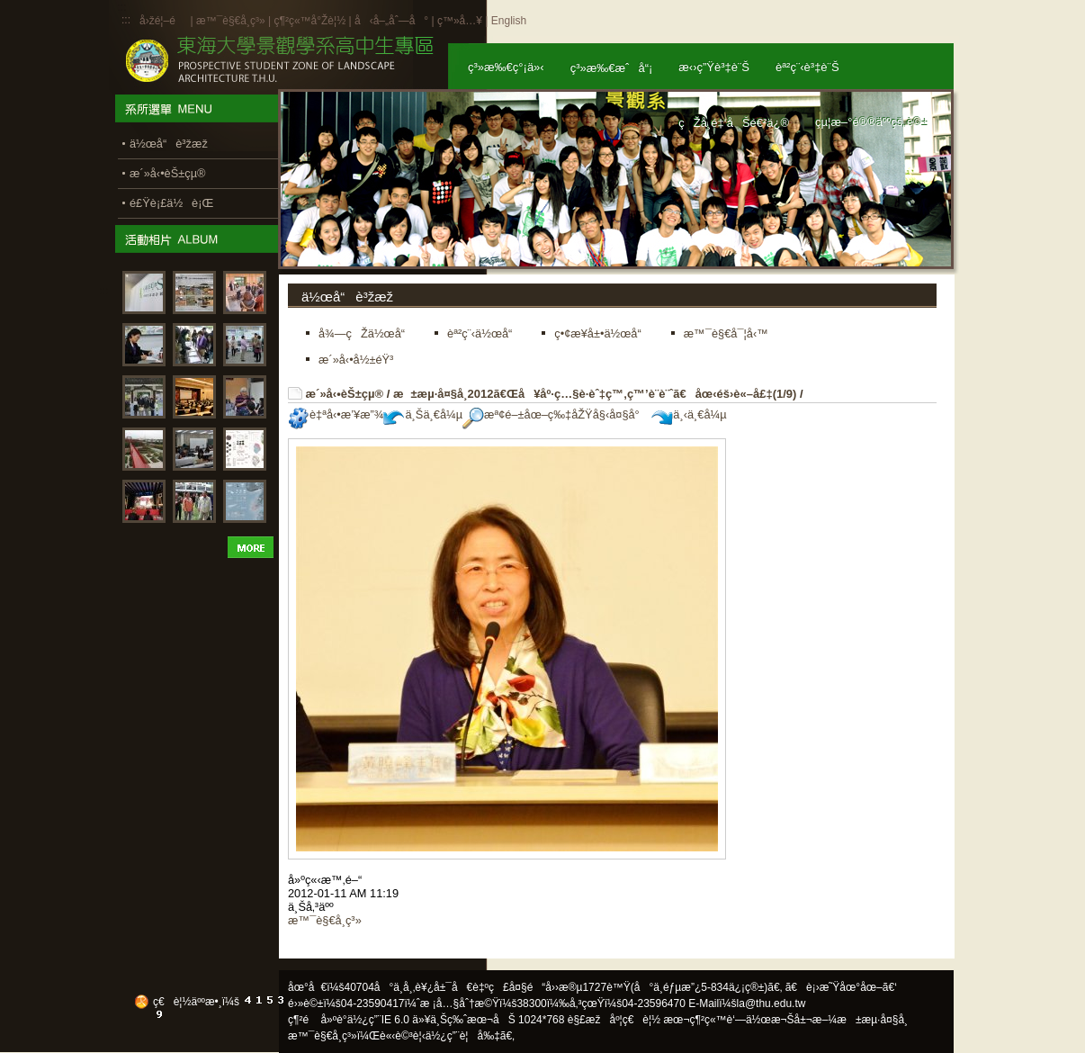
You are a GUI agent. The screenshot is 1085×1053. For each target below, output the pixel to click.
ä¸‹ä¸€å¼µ (688, 414)
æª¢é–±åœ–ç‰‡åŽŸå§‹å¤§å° (555, 414)
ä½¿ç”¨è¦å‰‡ (463, 1036)
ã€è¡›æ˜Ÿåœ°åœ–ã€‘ (841, 987)
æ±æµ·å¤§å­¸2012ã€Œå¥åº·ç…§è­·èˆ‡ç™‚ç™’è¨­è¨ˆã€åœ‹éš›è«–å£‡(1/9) (594, 393)
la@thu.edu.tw (771, 1003)
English (508, 20)
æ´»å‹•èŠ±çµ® (345, 393)
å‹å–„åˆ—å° (391, 20)
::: (125, 20)
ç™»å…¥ (459, 20)
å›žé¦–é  (163, 20)
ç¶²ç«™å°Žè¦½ (309, 20)
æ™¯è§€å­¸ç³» (232, 20)
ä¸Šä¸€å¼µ (422, 414)
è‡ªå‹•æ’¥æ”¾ (335, 414)
